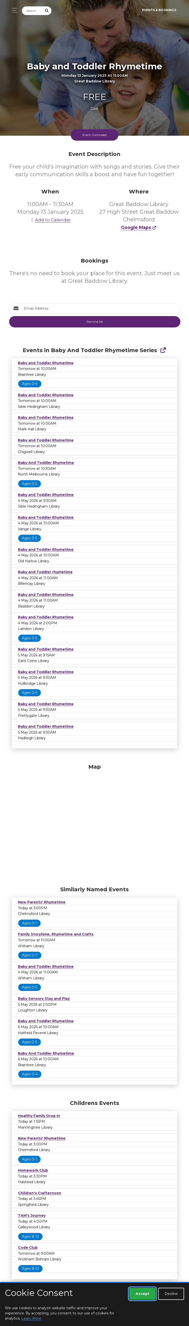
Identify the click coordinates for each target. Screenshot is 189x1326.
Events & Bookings (159, 10)
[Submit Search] (47, 10)
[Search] (32, 10)
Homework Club (33, 1170)
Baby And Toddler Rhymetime (46, 462)
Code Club (28, 1247)
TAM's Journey (32, 1215)
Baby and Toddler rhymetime (45, 572)
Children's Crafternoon (39, 1193)
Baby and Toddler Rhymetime (46, 363)
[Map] (94, 823)
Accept (142, 1293)
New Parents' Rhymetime (41, 902)
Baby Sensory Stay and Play (44, 998)
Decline (171, 1293)
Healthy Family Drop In (39, 1116)
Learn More (31, 1318)
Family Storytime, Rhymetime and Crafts (56, 934)
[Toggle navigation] (13, 10)
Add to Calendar (50, 219)
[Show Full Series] (163, 350)
